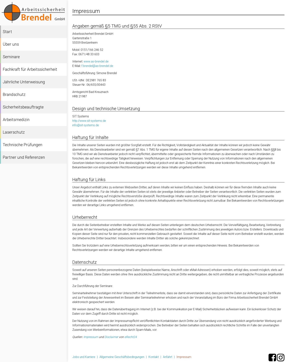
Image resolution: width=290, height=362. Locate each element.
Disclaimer (111, 337)
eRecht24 (130, 337)
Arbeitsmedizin (16, 119)
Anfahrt (167, 357)
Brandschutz (14, 94)
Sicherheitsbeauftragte (23, 107)
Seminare (11, 57)
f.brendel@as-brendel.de (97, 66)
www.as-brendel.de (96, 61)
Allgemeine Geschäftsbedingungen (122, 357)
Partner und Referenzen (24, 157)
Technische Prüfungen (22, 144)
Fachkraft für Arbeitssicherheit (30, 69)
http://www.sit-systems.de (89, 121)
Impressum (90, 337)
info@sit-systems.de (85, 125)
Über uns (11, 44)
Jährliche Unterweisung (24, 82)
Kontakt (154, 357)
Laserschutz (14, 132)
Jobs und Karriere (83, 357)
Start (7, 31)
